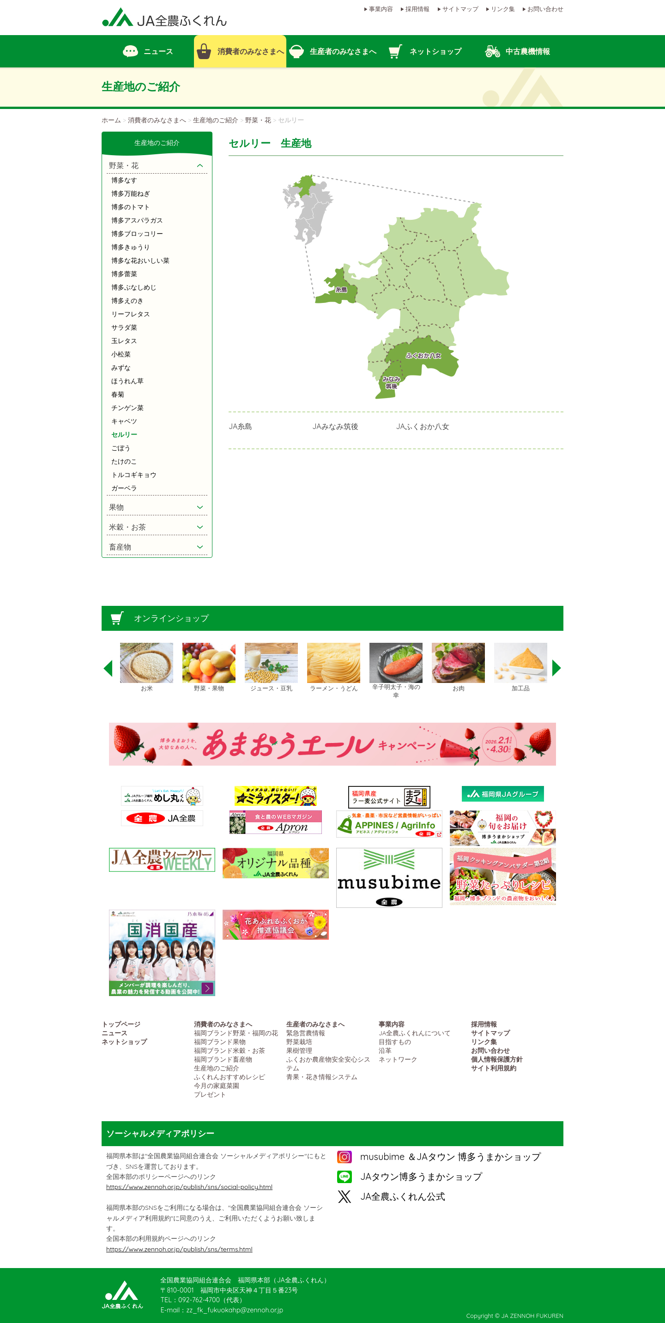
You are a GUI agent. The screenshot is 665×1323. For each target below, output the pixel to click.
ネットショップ (124, 1041)
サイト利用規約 (493, 1068)
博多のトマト (130, 207)
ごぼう (121, 448)
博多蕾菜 (124, 274)
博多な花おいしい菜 (140, 260)
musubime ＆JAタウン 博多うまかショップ (450, 1156)
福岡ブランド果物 (220, 1041)
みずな (121, 367)
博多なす (124, 180)
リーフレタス (130, 314)
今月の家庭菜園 (216, 1085)
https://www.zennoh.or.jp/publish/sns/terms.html (179, 1249)
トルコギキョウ (134, 475)
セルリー (124, 434)
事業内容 (381, 8)
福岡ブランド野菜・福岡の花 (236, 1033)
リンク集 (503, 8)
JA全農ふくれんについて (415, 1033)
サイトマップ (460, 8)
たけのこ (124, 461)
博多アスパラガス (137, 220)
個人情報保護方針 (497, 1059)
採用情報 (417, 8)
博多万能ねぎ (130, 193)
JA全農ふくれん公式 (402, 1196)
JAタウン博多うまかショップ (421, 1176)
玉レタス (124, 341)
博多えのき (127, 300)
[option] (146, 667)
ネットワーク (398, 1059)
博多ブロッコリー (137, 234)
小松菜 (121, 354)
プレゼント (210, 1094)
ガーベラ (124, 488)
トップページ (121, 1024)
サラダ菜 (124, 327)
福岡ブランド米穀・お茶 (229, 1050)
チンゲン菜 (127, 408)
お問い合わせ (545, 8)
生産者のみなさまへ (315, 1024)
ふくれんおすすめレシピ (229, 1077)
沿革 (385, 1050)
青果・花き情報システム (321, 1077)
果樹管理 (299, 1050)
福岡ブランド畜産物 (223, 1059)
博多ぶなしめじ (134, 287)
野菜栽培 (299, 1041)
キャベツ (124, 421)
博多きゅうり (130, 247)
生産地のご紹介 (215, 120)
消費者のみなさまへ (157, 120)
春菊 (117, 394)
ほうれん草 (127, 381)
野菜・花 (258, 120)
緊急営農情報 (305, 1033)
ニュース (114, 1033)
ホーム (111, 120)
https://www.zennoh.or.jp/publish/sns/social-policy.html (189, 1187)
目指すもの (395, 1041)
